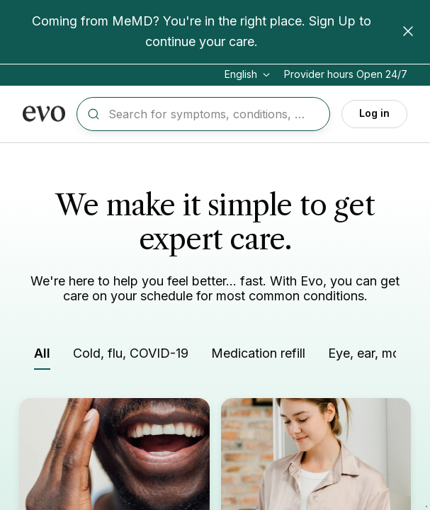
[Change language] (249, 74)
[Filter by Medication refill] (258, 356)
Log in (374, 113)
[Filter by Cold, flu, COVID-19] (130, 356)
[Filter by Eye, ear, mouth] (373, 356)
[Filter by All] (42, 357)
